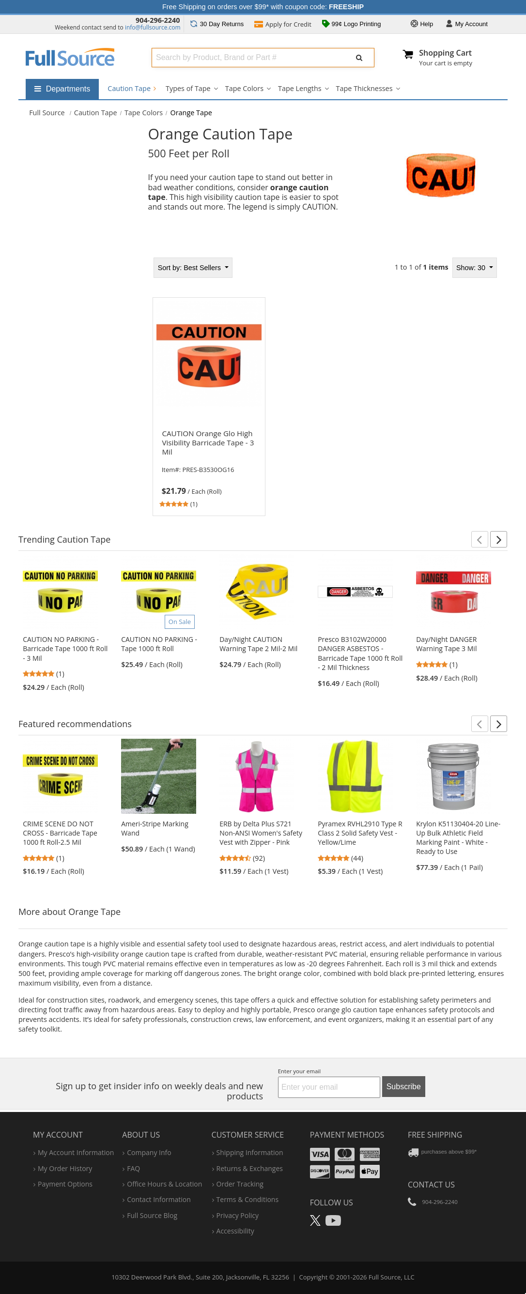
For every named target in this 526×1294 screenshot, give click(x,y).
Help (422, 24)
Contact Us (431, 1184)
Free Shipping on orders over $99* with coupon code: (263, 7)
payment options (65, 1183)
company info (149, 1152)
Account (467, 24)
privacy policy (238, 1215)
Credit (282, 25)
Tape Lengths (300, 88)
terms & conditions (248, 1199)
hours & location (164, 1183)
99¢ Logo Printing (351, 24)
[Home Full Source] (47, 112)
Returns (217, 24)
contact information (159, 1199)
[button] (479, 539)
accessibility (235, 1230)
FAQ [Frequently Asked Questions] (133, 1168)
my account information (76, 1152)
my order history (65, 1168)
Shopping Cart (445, 52)
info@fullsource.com (153, 27)
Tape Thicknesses (364, 88)
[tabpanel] (324, 384)
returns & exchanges (250, 1168)
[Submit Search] (359, 57)
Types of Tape (188, 88)
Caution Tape (132, 88)
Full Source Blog (152, 1215)
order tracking (240, 1183)
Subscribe (404, 1086)
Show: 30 (471, 268)
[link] (208, 467)
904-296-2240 (158, 20)
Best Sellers (190, 268)
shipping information (250, 1152)
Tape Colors (244, 88)
